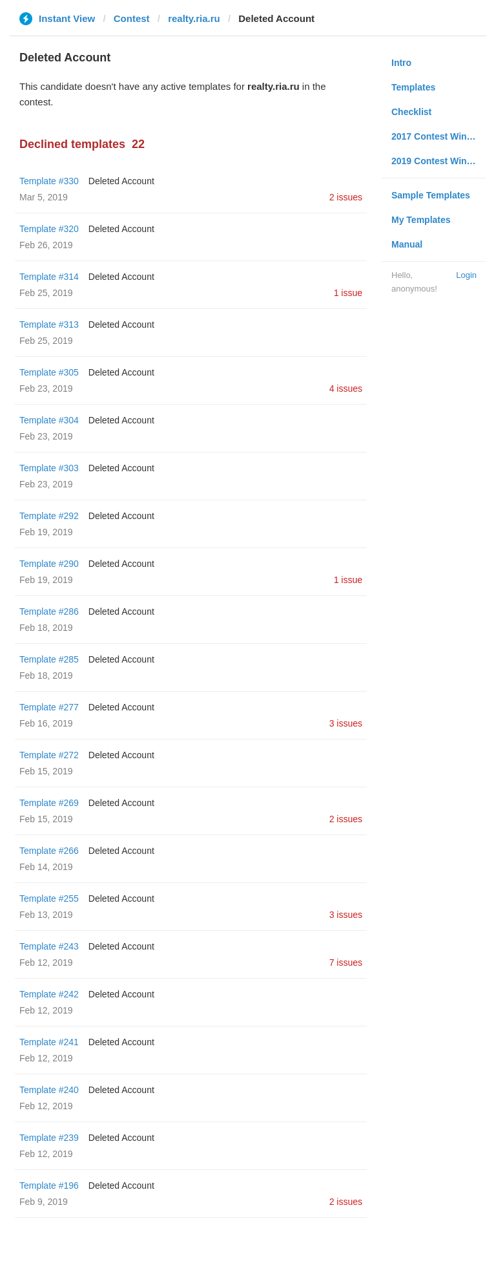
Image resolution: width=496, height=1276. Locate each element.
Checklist (411, 112)
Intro (401, 63)
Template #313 (49, 324)
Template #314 (49, 276)
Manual (406, 244)
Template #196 (49, 1185)
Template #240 (49, 1090)
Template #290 (49, 563)
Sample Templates (430, 195)
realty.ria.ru (194, 18)
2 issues (345, 197)
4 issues (345, 388)
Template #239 (49, 1137)
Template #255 (49, 898)
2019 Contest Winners (438, 161)
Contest (132, 18)
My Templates (421, 220)
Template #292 (49, 516)
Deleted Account (121, 181)
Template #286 (49, 611)
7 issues (345, 962)
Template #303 (49, 468)
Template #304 (49, 420)
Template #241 (49, 1042)
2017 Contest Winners (438, 136)
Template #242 (49, 994)
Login (466, 275)
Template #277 (49, 707)
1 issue (348, 293)
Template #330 (49, 181)
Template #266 (49, 850)
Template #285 (49, 659)
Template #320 (49, 229)
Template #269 (49, 803)
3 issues (345, 723)
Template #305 (49, 372)
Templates (413, 87)
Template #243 (49, 946)
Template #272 (49, 755)
